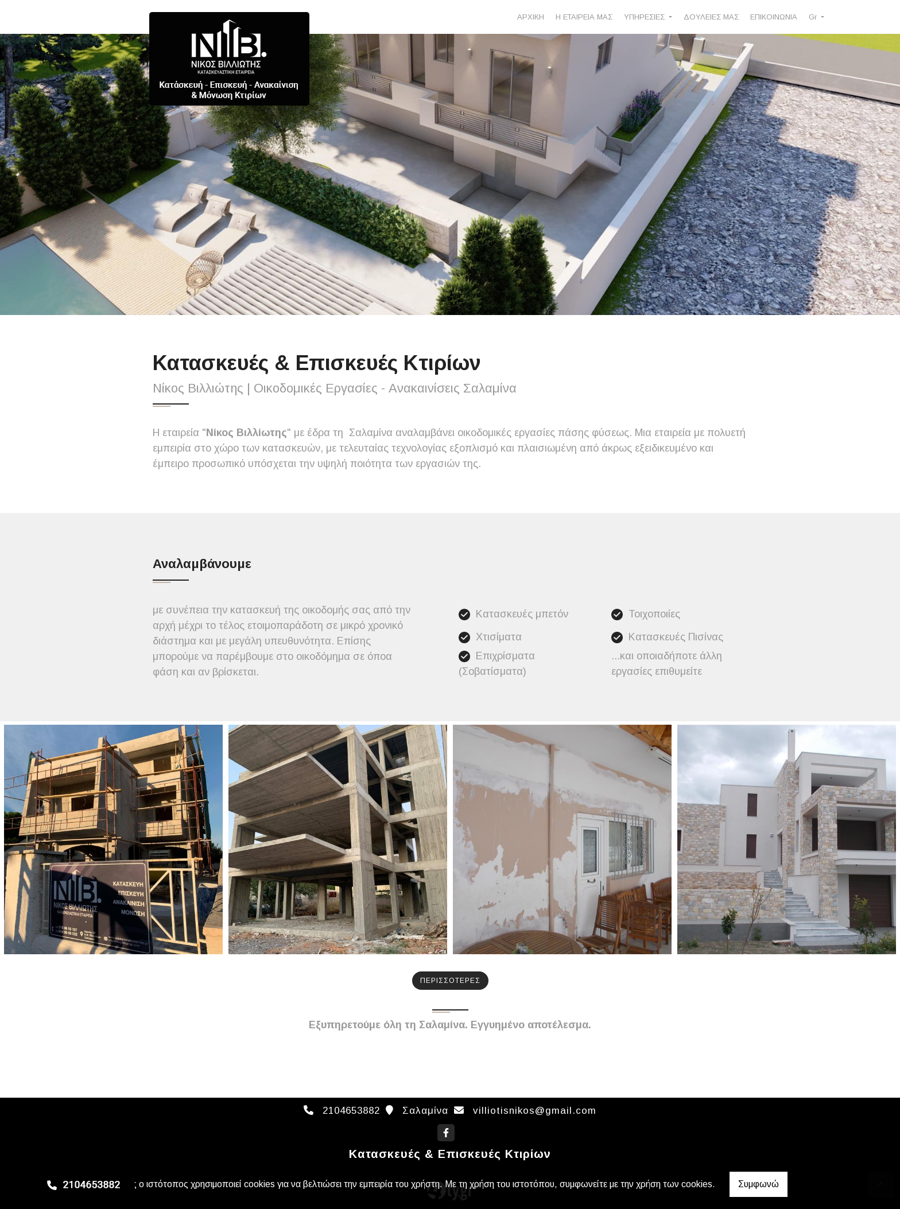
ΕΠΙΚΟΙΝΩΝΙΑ (773, 17)
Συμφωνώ (758, 1184)
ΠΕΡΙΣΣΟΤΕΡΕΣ (450, 981)
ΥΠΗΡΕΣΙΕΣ (645, 17)
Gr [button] (814, 17)
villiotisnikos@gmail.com (534, 1110)
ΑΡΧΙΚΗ (530, 17)
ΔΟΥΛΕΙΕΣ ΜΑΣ (711, 17)
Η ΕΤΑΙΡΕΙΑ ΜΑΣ (584, 17)
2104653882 (351, 1110)
